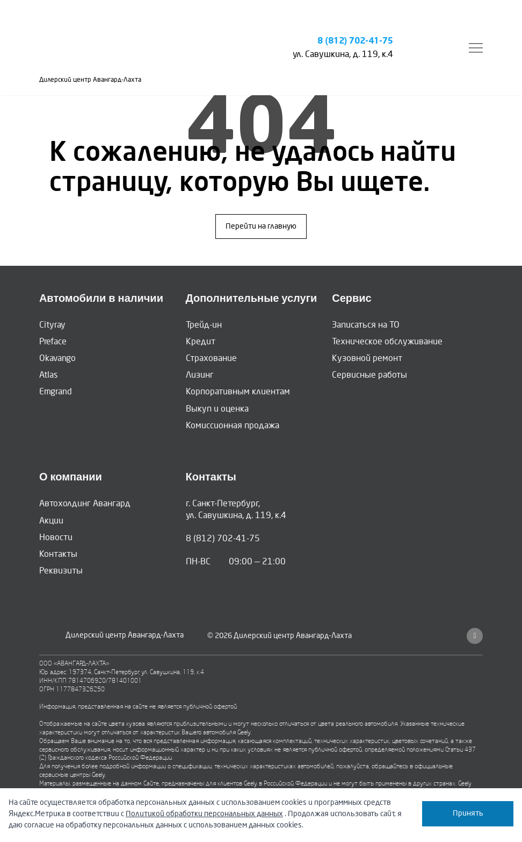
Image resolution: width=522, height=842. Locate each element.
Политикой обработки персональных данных (204, 814)
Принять (468, 813)
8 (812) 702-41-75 (355, 41)
